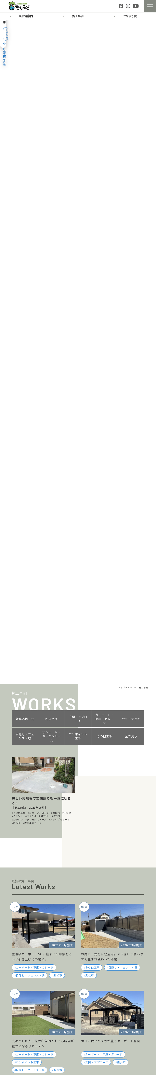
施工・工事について (102, 987)
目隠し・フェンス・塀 (25, 72)
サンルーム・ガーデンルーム (51, 72)
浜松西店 (21, 941)
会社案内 (92, 917)
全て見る (131, 72)
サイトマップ (95, 1020)
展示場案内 (26, 16)
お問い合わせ (78, 790)
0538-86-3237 (115, 850)
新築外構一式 (25, 55)
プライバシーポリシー (102, 1012)
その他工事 (104, 72)
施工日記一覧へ (114, 628)
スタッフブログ (24, 925)
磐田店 (19, 960)
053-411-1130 (115, 826)
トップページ (22, 900)
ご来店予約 (130, 16)
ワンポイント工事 (78, 72)
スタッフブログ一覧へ (42, 597)
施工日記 (19, 917)
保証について (97, 944)
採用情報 (94, 950)
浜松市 (57, 311)
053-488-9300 (47, 850)
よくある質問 (95, 973)
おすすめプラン (97, 909)
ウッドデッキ (131, 55)
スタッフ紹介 (97, 924)
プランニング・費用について (108, 981)
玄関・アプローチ (78, 55)
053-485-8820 (46, 826)
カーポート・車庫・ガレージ (104, 55)
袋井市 (121, 398)
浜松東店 (21, 947)
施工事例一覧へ (78, 429)
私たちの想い (95, 900)
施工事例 (77, 16)
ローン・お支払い (100, 937)
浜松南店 (21, 954)
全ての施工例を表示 (131, 31)
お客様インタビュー (102, 931)
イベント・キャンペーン (31, 909)
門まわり (51, 55)
